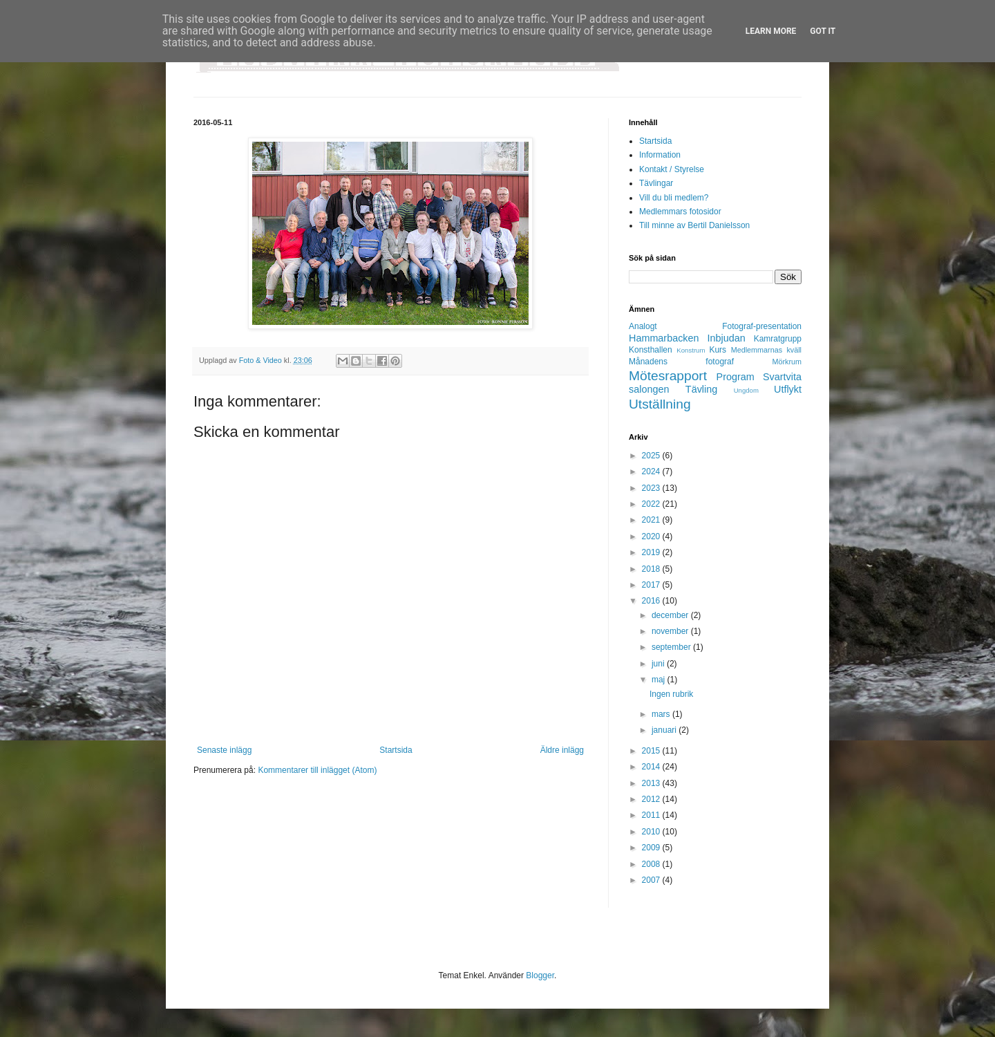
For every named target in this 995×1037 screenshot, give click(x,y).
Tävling (701, 389)
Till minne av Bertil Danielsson (694, 225)
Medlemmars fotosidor (680, 211)
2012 (652, 799)
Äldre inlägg (562, 750)
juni (659, 664)
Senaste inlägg (224, 750)
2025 (652, 455)
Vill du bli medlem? (674, 198)
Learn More (771, 31)
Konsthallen (650, 350)
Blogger (540, 975)
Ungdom (746, 390)
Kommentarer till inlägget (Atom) (317, 770)
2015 (652, 751)
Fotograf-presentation (762, 326)
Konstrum (690, 350)
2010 (652, 832)
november (671, 631)
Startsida (395, 750)
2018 (652, 569)
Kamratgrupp (778, 339)
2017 (652, 585)
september (672, 647)
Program (736, 376)
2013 (652, 783)
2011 (652, 815)
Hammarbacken (664, 338)
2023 (652, 488)
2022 (652, 504)
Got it (822, 31)
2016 (652, 601)
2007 (652, 880)
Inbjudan (727, 338)
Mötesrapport (668, 375)
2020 (652, 536)
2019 (652, 552)
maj (659, 679)
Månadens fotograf (681, 361)
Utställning (660, 404)
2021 (652, 520)
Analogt (643, 326)
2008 (652, 864)
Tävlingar (656, 183)
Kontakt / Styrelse (671, 169)
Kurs (717, 350)
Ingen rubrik (671, 694)
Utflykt (788, 389)
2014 (652, 767)
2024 (652, 471)
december (671, 615)
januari (665, 730)
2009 (652, 847)
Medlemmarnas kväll (766, 350)
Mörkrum (787, 361)
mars (662, 714)
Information (660, 155)
